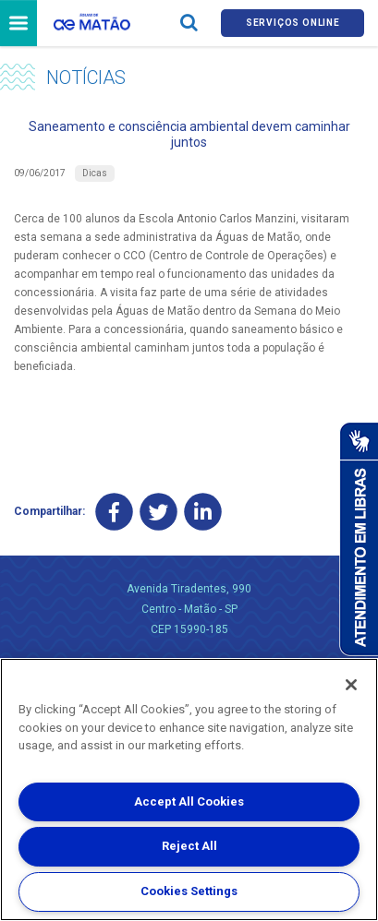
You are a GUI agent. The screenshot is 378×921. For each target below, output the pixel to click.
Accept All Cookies (189, 801)
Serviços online (293, 23)
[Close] (351, 684)
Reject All (189, 846)
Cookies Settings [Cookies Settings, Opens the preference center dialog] (189, 891)
